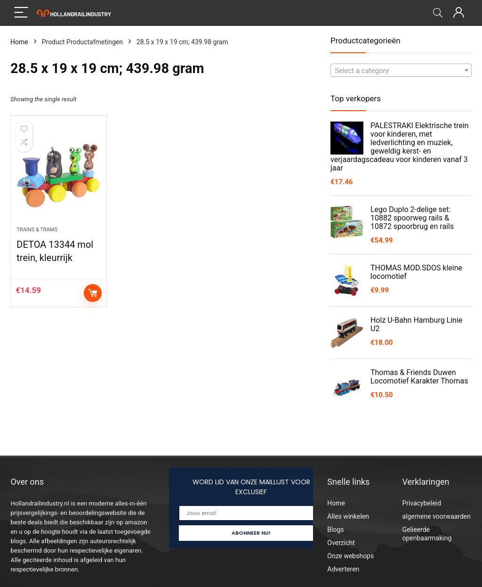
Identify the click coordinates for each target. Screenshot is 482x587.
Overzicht (340, 542)
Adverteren (343, 569)
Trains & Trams (36, 230)
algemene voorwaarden (436, 516)
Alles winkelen (348, 516)
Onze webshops (350, 556)
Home (19, 42)
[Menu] (21, 12)
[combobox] (401, 70)
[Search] (437, 12)
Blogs (335, 529)
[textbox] (401, 70)
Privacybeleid (421, 503)
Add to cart (92, 293)
